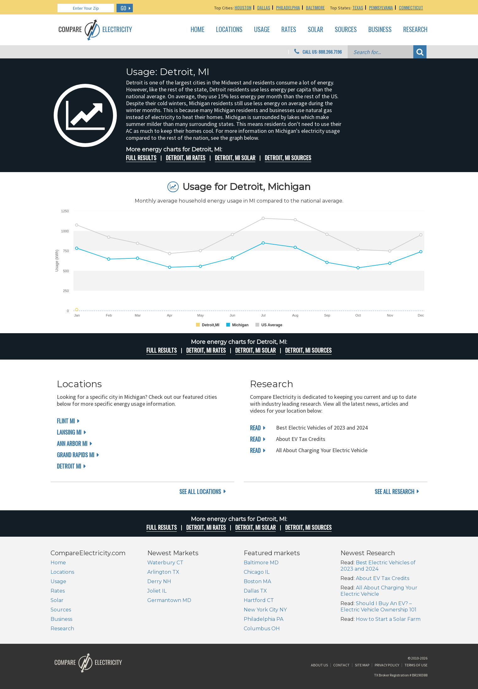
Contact (341, 665)
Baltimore (315, 7)
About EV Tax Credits (382, 578)
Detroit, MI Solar (235, 157)
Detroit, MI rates (185, 157)
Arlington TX (163, 572)
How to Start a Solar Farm (388, 619)
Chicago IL (256, 572)
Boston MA (257, 581)
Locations (229, 29)
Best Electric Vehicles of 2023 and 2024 (378, 566)
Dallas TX (255, 591)
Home (197, 29)
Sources (346, 29)
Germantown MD (169, 600)
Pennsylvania (381, 7)
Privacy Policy (387, 665)
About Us (319, 665)
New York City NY (265, 610)
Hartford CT (259, 600)
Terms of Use (416, 665)
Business (380, 29)
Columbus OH (262, 629)
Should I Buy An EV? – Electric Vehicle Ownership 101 (378, 606)
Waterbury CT (165, 563)
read (255, 427)
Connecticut (411, 7)
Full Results (141, 157)
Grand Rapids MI (75, 454)
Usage (262, 29)
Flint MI (66, 420)
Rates (288, 29)
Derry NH (159, 581)
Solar (315, 29)
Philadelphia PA (263, 619)
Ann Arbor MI (72, 443)
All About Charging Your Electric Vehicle (378, 591)
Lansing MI (69, 432)
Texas (357, 7)
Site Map (362, 665)
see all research (394, 491)
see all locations (200, 491)
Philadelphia (288, 7)
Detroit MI (69, 466)
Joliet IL (156, 591)
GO (123, 8)
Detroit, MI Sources (288, 157)
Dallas (263, 7)
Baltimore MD (261, 563)
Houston (243, 7)
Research (415, 29)
